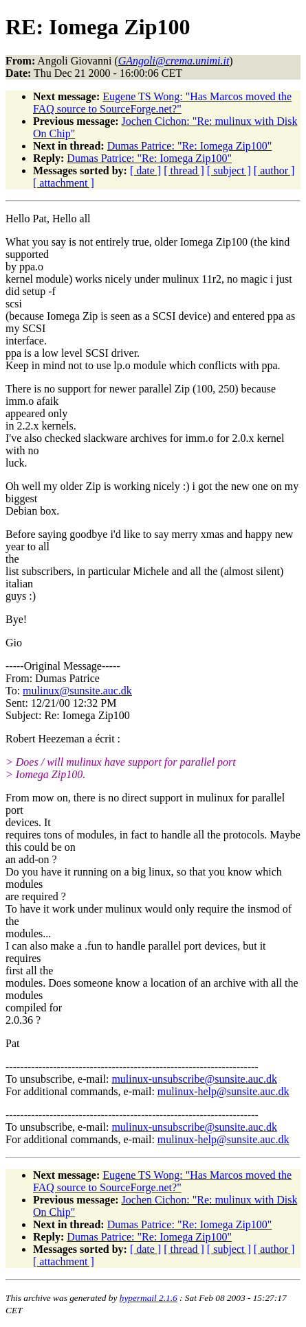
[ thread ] (184, 170)
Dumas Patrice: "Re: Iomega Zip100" (189, 146)
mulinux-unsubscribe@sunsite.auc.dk (193, 1079)
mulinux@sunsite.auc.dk (77, 690)
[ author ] (274, 170)
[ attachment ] (63, 183)
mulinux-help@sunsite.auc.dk (223, 1091)
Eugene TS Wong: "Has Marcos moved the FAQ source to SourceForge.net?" (162, 103)
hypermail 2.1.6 (148, 1298)
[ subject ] (229, 170)
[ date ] (145, 170)
